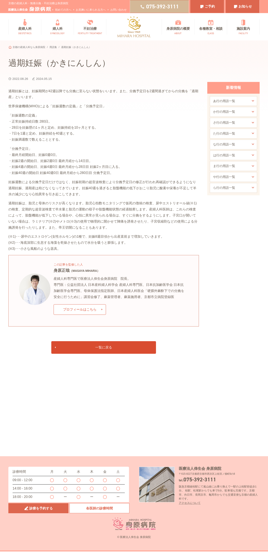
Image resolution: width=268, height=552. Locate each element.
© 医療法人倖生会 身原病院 (134, 537)
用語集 (53, 47)
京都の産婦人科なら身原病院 (29, 47)
